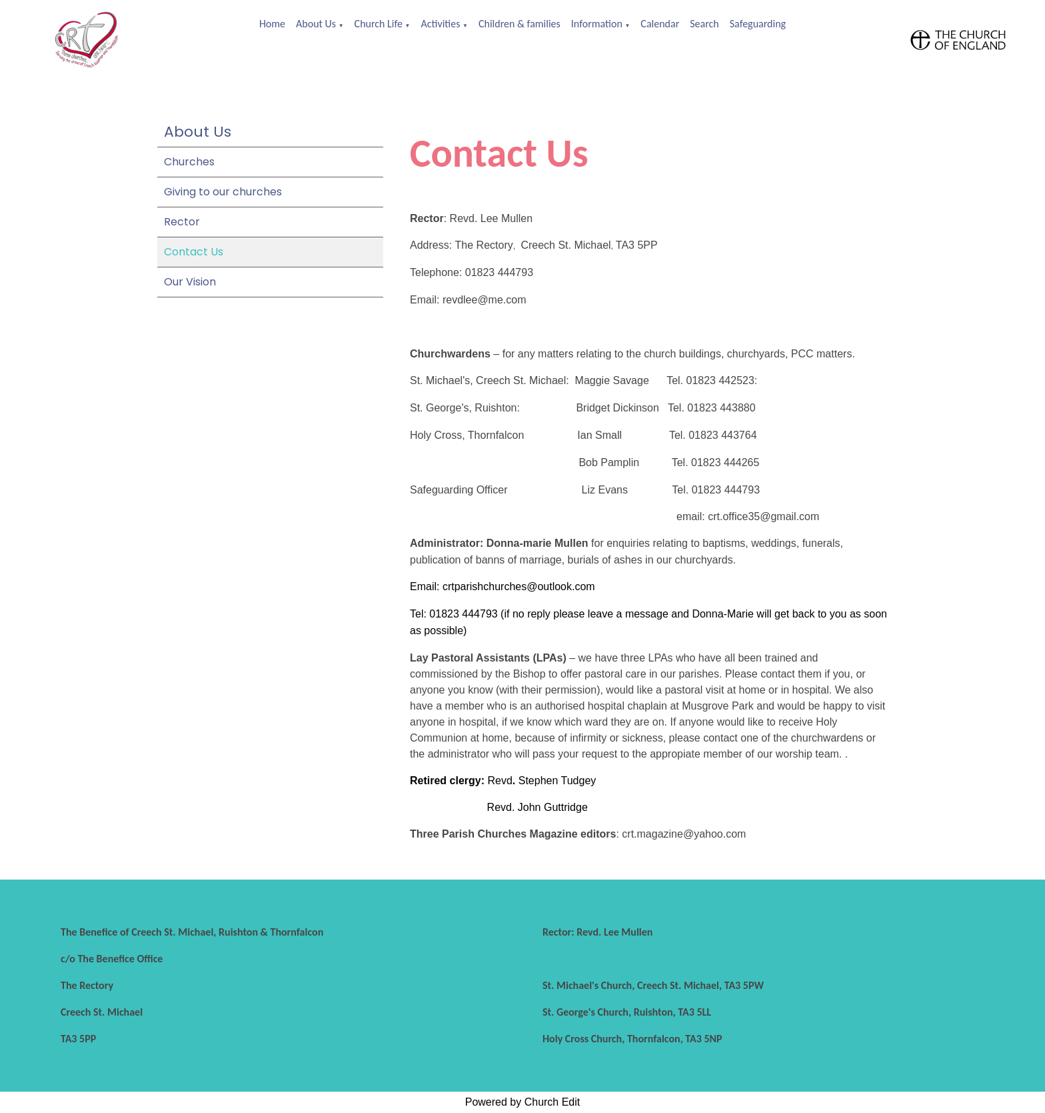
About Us (316, 23)
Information (596, 23)
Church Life (379, 23)
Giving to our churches (223, 191)
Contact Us (193, 251)
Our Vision (190, 281)
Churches (189, 161)
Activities (440, 23)
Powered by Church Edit (522, 1102)
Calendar (659, 23)
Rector (182, 221)
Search (704, 23)
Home (272, 23)
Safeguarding (758, 23)
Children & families (519, 23)
